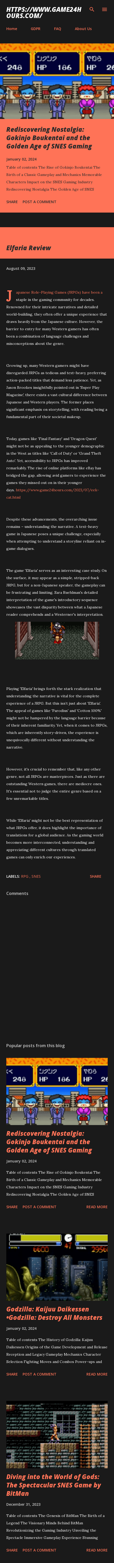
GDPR (35, 28)
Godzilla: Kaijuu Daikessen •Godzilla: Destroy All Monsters (54, 1313)
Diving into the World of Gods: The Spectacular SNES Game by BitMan (53, 1485)
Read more (97, 1206)
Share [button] (12, 201)
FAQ (57, 28)
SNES (36, 876)
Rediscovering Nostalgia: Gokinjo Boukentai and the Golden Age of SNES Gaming (49, 137)
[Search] (92, 9)
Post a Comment (39, 201)
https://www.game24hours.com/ (43, 12)
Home (11, 28)
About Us (83, 28)
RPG (25, 876)
